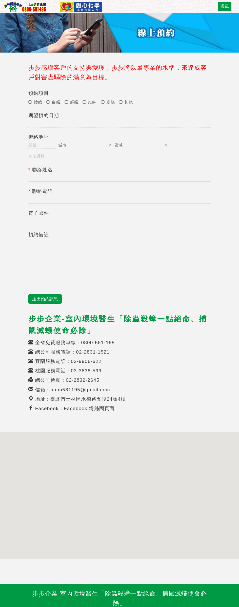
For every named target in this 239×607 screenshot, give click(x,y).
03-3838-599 (86, 370)
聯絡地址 (38, 137)
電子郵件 (38, 213)
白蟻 (53, 102)
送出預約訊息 (45, 299)
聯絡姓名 (40, 169)
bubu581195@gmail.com (80, 389)
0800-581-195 (98, 342)
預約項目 (38, 93)
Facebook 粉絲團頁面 (89, 408)
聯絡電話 (40, 191)
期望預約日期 (43, 115)
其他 (126, 102)
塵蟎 (108, 102)
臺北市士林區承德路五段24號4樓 (88, 399)
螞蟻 (72, 102)
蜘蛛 (90, 102)
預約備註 (38, 234)
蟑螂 (35, 102)
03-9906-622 (86, 361)
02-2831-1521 (93, 352)
